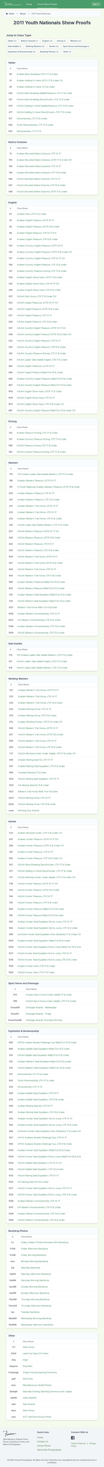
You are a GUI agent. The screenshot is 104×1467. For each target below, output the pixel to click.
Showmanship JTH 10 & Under (32, 118)
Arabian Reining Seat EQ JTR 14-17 (35, 760)
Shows (23, 14)
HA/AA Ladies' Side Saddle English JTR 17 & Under (42, 359)
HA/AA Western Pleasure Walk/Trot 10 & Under (41, 588)
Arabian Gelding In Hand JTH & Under (36, 87)
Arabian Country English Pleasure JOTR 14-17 (40, 245)
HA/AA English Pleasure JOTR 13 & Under (38, 309)
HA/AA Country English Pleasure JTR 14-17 (39, 340)
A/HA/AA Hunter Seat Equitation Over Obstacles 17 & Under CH (49, 934)
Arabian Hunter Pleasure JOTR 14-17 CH (38, 839)
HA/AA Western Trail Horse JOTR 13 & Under (40, 563)
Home (29, 4)
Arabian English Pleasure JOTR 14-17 (35, 220)
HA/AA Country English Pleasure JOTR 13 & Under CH (44, 334)
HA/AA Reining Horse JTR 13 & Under (37, 804)
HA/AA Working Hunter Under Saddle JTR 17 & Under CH (47, 753)
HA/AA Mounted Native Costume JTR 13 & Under (41, 185)
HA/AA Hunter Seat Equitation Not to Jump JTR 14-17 (45, 953)
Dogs (25, 1359)
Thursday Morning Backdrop (35, 1299)
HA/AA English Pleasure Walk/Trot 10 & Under (40, 372)
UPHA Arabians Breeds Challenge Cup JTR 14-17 (42, 1137)
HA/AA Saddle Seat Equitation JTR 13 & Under (41, 1169)
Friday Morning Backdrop (33, 1255)
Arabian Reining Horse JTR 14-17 (34, 709)
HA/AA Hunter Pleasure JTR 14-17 (35, 896)
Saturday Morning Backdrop (35, 1280)
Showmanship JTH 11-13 (29, 131)
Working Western (35, 46)
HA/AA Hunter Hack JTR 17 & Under (36, 972)
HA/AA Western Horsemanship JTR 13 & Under (41, 632)
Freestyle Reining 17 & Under (32, 772)
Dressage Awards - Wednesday (41, 1007)
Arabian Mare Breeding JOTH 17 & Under (37, 74)
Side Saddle (14, 46)
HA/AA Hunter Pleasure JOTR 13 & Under (39, 890)
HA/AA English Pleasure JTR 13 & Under (37, 321)
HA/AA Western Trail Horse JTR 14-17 (36, 569)
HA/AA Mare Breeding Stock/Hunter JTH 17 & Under (43, 99)
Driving (61, 41)
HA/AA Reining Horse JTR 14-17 (34, 798)
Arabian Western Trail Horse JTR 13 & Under (39, 518)
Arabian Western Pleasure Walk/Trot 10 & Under (41, 582)
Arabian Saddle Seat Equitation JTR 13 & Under (41, 1099)
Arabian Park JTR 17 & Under (31, 214)
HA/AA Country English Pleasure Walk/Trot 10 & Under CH (46, 410)
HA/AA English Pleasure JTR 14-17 (34, 315)
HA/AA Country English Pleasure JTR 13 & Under (41, 347)
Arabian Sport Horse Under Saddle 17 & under (49, 994)
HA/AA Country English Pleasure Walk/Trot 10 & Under (44, 385)
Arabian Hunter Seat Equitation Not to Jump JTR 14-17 (45, 921)
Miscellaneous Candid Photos (37, 1385)
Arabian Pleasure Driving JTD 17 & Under (37, 433)
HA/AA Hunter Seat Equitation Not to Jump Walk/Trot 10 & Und (49, 947)
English (47, 41)
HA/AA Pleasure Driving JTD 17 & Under (37, 445)
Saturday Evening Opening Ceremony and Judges (47, 1391)
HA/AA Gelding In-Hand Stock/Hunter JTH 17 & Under (44, 112)
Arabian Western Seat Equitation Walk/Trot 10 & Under (44, 594)
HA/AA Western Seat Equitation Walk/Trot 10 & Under (44, 601)
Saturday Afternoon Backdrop (36, 1274)
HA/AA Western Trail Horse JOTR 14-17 (37, 556)
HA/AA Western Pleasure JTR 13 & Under (38, 550)
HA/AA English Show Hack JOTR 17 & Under (39, 391)
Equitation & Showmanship (22, 52)
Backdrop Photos (49, 52)
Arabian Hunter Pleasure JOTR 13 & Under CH (41, 845)
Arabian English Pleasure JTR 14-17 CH (36, 233)
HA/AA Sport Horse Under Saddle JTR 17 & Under (51, 1001)
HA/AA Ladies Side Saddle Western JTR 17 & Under (43, 525)
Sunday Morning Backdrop (34, 1286)
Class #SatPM (29, 1398)
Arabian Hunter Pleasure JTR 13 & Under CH (40, 858)
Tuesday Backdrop (30, 1312)
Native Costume (29, 41)
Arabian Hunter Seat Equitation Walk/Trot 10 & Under (44, 940)
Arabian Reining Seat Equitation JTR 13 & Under (41, 766)
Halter (12, 41)
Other (67, 52)
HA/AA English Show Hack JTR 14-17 (36, 397)
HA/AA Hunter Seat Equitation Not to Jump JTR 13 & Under (47, 959)
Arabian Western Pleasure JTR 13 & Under (38, 499)
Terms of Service (78, 1443)
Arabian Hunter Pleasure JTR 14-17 (35, 852)
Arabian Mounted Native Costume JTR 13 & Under (41, 172)
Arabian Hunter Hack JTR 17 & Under (36, 966)
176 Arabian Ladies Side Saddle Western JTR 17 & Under (45, 474)
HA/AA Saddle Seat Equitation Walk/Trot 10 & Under (43, 1055)
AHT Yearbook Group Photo (37, 1417)
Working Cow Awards (28, 810)
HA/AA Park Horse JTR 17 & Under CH (36, 296)
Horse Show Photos (47, 4)
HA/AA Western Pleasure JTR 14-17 (35, 544)
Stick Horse (28, 1347)
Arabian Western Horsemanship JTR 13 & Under (41, 626)
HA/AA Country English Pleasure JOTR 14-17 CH (41, 328)
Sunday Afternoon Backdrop (35, 1293)
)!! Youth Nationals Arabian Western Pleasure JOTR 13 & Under (48, 487)
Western (75, 41)
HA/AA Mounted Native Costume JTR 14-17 (38, 179)
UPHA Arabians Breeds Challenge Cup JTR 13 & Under (45, 1144)
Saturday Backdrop (30, 1267)
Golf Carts (28, 1378)
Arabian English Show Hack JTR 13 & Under (39, 290)
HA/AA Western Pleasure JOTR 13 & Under (39, 537)
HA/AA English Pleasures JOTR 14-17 (35, 366)
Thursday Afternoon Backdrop (36, 1305)
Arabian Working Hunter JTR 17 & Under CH (40, 721)
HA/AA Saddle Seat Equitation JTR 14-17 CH (40, 1163)
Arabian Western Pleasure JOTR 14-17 (36, 480)
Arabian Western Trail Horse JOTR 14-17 (37, 506)
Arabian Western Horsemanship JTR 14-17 (38, 613)
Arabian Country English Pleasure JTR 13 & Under (42, 264)
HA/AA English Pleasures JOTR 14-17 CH (37, 302)
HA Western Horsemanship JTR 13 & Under (39, 620)
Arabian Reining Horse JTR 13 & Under (37, 715)
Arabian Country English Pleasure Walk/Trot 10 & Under (44, 378)
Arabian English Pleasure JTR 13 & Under (37, 239)
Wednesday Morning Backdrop (36, 1318)
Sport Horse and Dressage (76, 46)
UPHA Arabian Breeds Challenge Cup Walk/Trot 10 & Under (47, 1042)
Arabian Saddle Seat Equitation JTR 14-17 (38, 1093)
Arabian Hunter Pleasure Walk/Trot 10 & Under (41, 909)
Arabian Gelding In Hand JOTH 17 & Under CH (40, 80)
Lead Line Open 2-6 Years (35, 1353)
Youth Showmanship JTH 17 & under (35, 125)
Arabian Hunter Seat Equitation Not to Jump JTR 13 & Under (48, 928)
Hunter (54, 46)
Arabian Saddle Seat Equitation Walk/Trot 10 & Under (44, 1049)
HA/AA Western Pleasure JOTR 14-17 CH (38, 531)
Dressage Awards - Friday (38, 1013)
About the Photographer (49, 1450)
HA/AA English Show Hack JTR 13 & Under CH (40, 404)
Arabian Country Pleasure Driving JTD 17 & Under (42, 271)
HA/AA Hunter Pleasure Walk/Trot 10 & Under (41, 915)
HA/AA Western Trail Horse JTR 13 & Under (39, 575)
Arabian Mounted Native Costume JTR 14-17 (39, 153)
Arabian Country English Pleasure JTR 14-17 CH (41, 258)
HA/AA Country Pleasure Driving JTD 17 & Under (41, 353)
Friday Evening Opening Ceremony (40, 1372)
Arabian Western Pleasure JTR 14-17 (35, 493)
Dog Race (27, 1366)
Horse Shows (44, 1445)
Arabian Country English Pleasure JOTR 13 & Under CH (44, 252)
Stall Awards (29, 1404)
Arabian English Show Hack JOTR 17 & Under (39, 277)
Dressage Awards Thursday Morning (44, 1020)
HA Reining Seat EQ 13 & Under (33, 785)
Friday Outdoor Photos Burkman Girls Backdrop (44, 1242)
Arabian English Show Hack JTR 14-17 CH (38, 283)
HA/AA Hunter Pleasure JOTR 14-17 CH (38, 883)
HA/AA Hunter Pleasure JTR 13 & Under (38, 902)
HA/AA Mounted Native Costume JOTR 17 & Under (42, 191)
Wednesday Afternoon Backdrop (37, 1324)
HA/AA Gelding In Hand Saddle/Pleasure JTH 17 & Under (45, 106)
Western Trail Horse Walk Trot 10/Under (37, 607)
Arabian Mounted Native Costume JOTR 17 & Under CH (44, 160)
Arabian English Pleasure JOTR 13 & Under (38, 226)
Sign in (96, 4)
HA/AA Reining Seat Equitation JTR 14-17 (38, 779)
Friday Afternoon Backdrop (34, 1248)
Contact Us (42, 1441)
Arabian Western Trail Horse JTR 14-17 (37, 512)
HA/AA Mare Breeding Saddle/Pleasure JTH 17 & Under (44, 93)
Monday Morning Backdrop (34, 1261)
